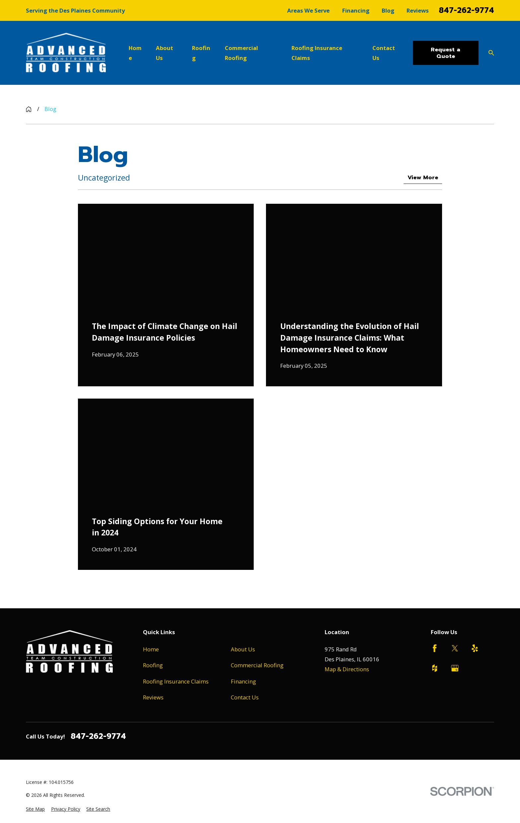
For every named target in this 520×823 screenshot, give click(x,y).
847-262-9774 (466, 10)
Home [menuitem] (135, 53)
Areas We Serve (308, 10)
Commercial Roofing (257, 665)
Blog (388, 10)
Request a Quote (445, 52)
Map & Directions (347, 669)
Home (151, 649)
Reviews (418, 10)
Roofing (153, 665)
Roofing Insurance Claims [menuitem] (317, 53)
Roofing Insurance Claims (176, 681)
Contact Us (245, 697)
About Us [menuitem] (164, 53)
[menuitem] (35, 809)
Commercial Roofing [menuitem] (241, 53)
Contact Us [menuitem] (383, 53)
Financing (355, 10)
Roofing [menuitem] (201, 53)
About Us (243, 649)
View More (423, 177)
